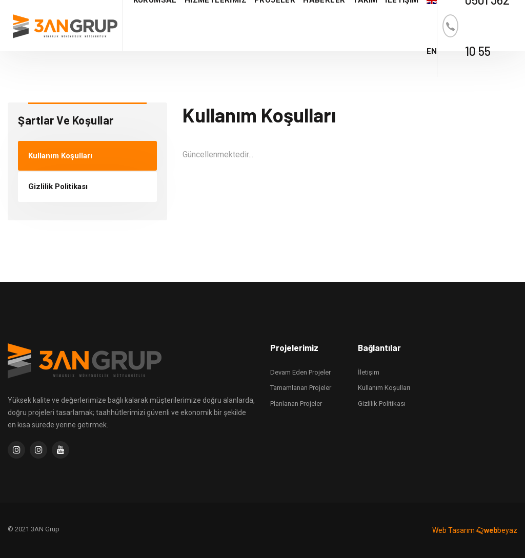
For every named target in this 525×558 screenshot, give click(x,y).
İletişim (368, 372)
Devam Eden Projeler (300, 372)
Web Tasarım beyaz (474, 530)
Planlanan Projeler (296, 403)
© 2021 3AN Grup (33, 529)
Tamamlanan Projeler (300, 387)
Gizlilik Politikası (58, 186)
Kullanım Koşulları (60, 155)
